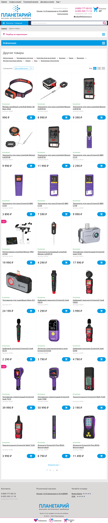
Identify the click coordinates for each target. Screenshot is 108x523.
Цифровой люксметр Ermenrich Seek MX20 (88, 301)
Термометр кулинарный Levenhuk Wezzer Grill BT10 (52, 253)
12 (57, 470)
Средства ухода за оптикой (46, 58)
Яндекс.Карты (77, 494)
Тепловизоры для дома (25, 58)
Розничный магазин (30, 2)
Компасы (62, 58)
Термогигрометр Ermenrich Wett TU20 (89, 397)
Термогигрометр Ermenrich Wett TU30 (18, 445)
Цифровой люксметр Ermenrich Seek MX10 (53, 301)
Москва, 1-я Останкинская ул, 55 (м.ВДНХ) (52, 11)
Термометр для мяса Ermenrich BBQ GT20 (17, 204)
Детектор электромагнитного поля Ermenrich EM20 (53, 349)
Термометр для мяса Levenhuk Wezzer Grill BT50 (54, 156)
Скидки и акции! (15, 2)
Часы (35, 61)
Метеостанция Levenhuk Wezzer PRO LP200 (18, 253)
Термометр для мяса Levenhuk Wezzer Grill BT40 (18, 156)
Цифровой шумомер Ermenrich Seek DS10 (17, 349)
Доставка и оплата (47, 2)
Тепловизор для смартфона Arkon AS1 (18, 300)
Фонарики (80, 58)
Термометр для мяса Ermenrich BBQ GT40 (88, 204)
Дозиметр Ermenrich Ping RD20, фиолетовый (51, 446)
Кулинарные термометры (50, 61)
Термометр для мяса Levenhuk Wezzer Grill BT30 (89, 107)
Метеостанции (8, 58)
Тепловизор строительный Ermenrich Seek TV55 (18, 398)
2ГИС (73, 496)
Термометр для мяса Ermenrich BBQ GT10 (88, 156)
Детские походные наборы (12, 61)
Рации (71, 58)
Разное (28, 61)
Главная (4, 2)
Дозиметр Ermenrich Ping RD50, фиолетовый (86, 446)
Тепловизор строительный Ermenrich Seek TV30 (88, 253)
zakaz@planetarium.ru (84, 16)
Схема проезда (62, 14)
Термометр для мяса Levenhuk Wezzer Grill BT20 (54, 107)
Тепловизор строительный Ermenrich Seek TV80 (53, 398)
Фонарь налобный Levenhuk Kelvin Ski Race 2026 (18, 107)
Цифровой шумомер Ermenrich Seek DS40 (88, 349)
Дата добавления (22, 68)
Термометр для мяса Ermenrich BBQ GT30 (53, 204)
